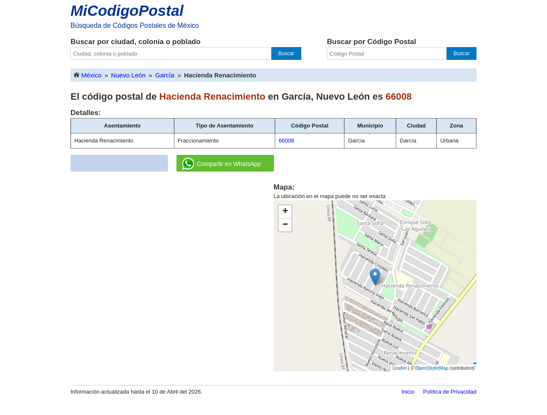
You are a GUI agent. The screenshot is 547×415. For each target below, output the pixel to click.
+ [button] (285, 211)
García (164, 75)
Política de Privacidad (449, 391)
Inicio (408, 391)
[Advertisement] (172, 242)
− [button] (285, 225)
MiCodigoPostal (127, 10)
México (87, 75)
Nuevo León (128, 75)
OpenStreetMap (432, 368)
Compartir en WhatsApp (221, 163)
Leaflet (400, 368)
